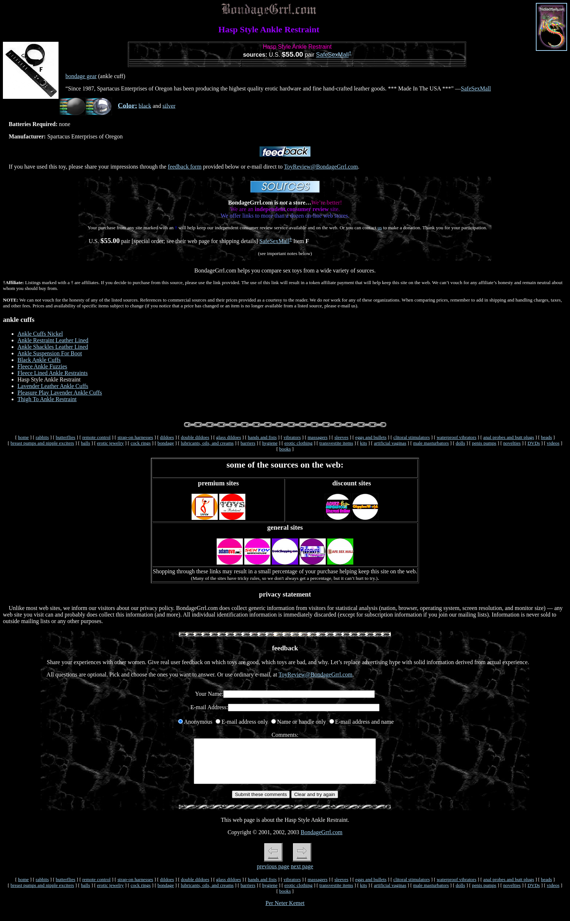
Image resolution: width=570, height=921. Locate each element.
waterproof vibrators (456, 437)
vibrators (292, 437)
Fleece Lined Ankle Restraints (52, 373)
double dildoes (195, 437)
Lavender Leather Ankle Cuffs (52, 386)
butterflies (65, 437)
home (23, 437)
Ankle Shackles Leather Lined (52, 347)
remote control (96, 437)
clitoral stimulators (411, 437)
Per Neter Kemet (285, 912)
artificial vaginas (390, 443)
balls (85, 443)
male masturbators (431, 443)
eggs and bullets (370, 437)
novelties (512, 443)
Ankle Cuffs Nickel (40, 334)
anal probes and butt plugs (508, 437)
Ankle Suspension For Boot (49, 353)
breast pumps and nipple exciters (42, 443)
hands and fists (262, 437)
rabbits (42, 437)
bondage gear (81, 76)
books (285, 449)
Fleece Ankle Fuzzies (42, 366)
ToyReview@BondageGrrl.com (321, 166)
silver (169, 105)
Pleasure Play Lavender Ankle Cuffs (59, 392)
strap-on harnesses (135, 437)
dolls (460, 443)
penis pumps (484, 443)
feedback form (185, 166)
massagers (318, 437)
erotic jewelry (110, 443)
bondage (165, 443)
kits (363, 443)
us (380, 227)
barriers (248, 443)
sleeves (341, 437)
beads (546, 437)
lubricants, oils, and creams (207, 443)
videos (553, 443)
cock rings (140, 443)
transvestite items (336, 443)
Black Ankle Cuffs (39, 360)
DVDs (533, 443)
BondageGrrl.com (321, 841)
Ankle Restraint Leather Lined (52, 340)
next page (302, 875)
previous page (273, 875)
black (145, 105)
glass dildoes (228, 437)
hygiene (269, 443)
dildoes (167, 437)
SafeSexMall (332, 55)
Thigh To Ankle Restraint (47, 399)
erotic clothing (298, 443)
